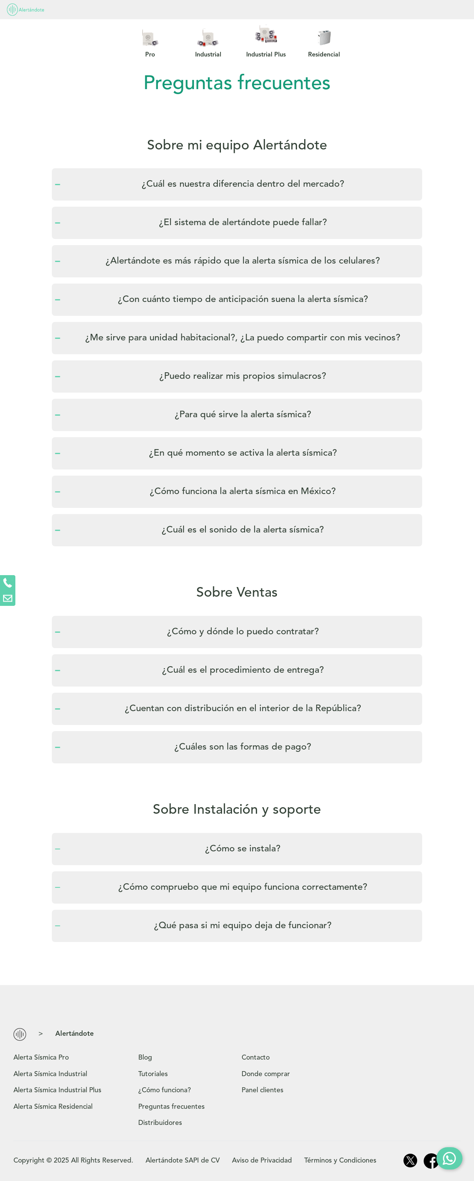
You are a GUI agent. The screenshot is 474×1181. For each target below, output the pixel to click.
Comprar (448, 10)
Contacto (311, 9)
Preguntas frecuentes (232, 9)
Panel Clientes (377, 9)
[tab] (237, 184)
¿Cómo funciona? (142, 9)
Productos (69, 9)
